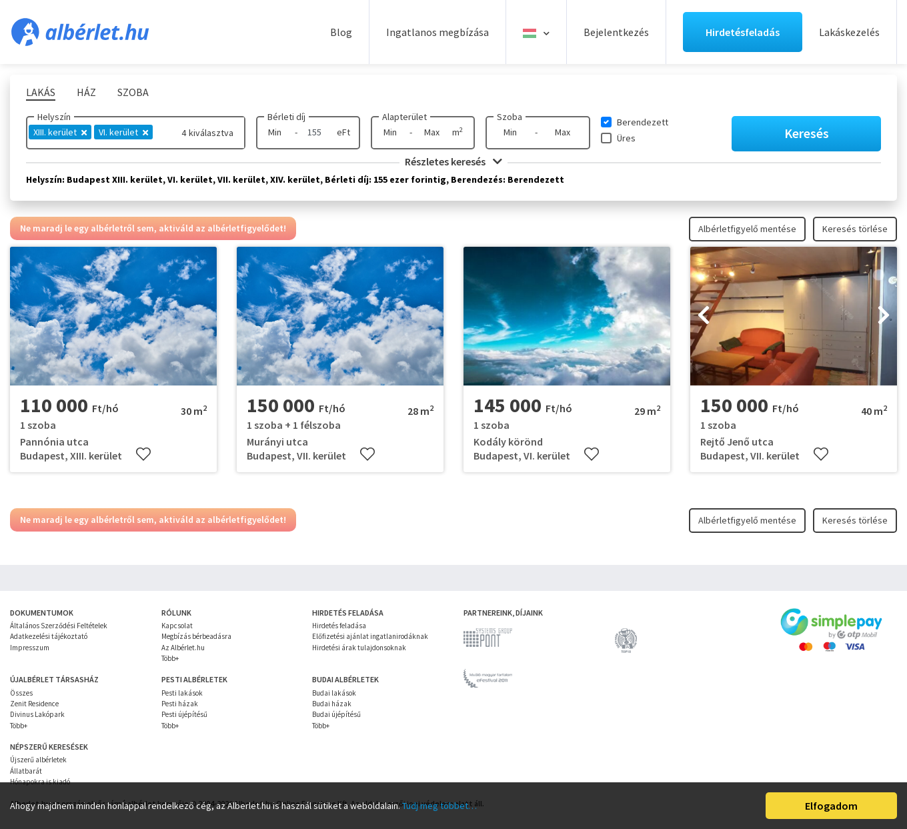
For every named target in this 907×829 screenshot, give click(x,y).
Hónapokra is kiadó (40, 781)
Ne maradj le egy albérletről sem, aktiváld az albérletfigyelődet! (153, 228)
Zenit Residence (34, 703)
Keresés (806, 133)
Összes (21, 693)
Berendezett (642, 122)
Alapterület (404, 117)
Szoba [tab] (133, 92)
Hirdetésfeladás (743, 32)
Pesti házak (179, 703)
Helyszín (54, 117)
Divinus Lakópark (37, 714)
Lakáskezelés (849, 32)
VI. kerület (123, 132)
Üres (626, 138)
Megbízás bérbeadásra (196, 636)
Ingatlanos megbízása (437, 32)
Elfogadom (831, 805)
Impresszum (29, 647)
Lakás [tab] (40, 92)
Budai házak (331, 703)
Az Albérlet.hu (183, 647)
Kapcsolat (177, 625)
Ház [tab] (86, 92)
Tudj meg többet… (439, 806)
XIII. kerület (60, 132)
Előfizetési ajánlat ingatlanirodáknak (370, 636)
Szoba (509, 117)
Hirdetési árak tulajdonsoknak (359, 647)
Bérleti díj (286, 117)
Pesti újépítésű (184, 714)
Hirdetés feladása (339, 625)
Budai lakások (334, 693)
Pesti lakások (182, 693)
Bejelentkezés (616, 32)
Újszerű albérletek (38, 759)
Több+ (170, 658)
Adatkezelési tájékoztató (48, 636)
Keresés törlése (855, 229)
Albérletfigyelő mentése (747, 229)
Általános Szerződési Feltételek (58, 625)
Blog (341, 32)
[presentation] (703, 316)
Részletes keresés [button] (453, 161)
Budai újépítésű (336, 714)
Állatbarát (26, 771)
